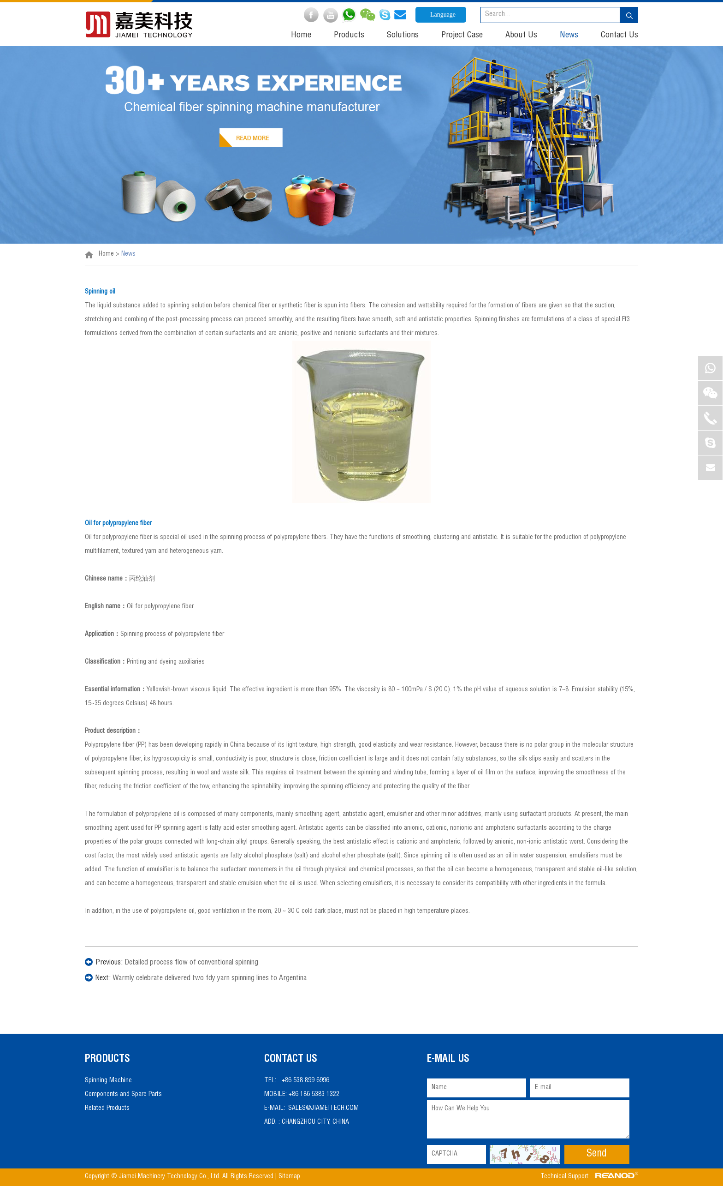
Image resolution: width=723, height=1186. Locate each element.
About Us (521, 35)
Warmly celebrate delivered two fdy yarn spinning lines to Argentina (210, 978)
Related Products (107, 1108)
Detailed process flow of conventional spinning (191, 963)
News (569, 35)
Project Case (462, 35)
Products (349, 35)
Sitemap (290, 1177)
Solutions (403, 35)
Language (443, 14)
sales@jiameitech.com (323, 1108)
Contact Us (619, 35)
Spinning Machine (108, 1081)
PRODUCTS (107, 1059)
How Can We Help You (528, 1119)
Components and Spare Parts (123, 1094)
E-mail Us (448, 1059)
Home (301, 35)
